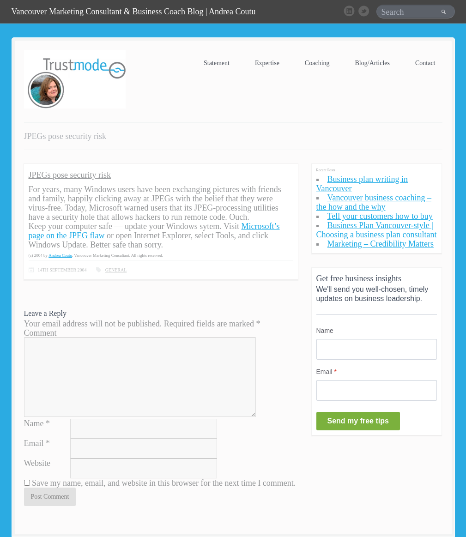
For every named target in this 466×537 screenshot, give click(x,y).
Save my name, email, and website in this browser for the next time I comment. (164, 483)
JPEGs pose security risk (70, 175)
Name (34, 423)
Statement (217, 63)
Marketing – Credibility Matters (380, 243)
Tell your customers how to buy (380, 216)
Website (37, 463)
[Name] (376, 349)
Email (34, 443)
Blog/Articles (372, 63)
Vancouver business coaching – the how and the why (373, 202)
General (116, 269)
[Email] (376, 390)
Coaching (317, 63)
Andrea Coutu (60, 255)
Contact (425, 63)
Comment (40, 333)
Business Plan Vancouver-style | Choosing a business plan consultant (376, 230)
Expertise (267, 63)
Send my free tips (358, 421)
